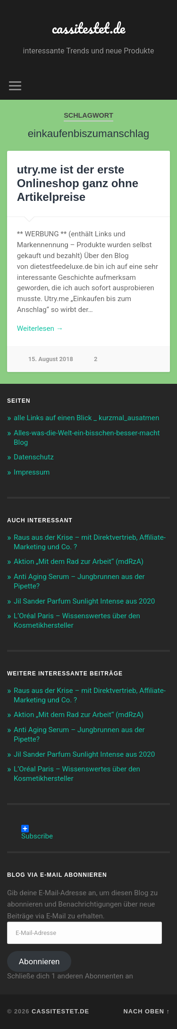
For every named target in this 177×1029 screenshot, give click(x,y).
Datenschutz (34, 457)
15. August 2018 (50, 359)
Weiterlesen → (40, 328)
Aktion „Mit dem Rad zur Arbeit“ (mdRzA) (78, 561)
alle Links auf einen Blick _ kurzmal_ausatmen (86, 418)
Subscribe (37, 828)
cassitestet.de (89, 28)
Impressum (32, 472)
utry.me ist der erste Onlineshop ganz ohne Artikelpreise (77, 183)
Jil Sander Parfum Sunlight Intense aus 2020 (84, 601)
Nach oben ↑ (147, 1011)
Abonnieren (39, 961)
